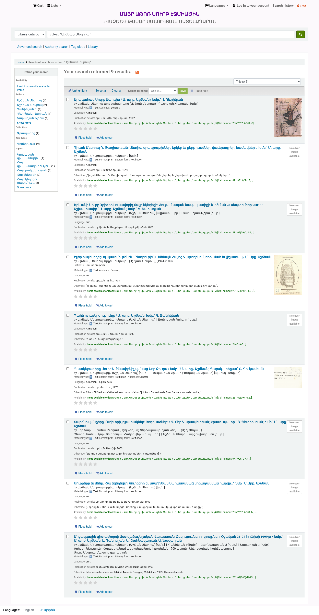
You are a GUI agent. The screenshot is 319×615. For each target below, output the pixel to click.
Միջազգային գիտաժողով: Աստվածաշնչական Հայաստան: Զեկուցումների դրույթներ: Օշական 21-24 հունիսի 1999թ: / (178, 539)
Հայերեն (47, 610)
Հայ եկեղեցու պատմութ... (27, 181)
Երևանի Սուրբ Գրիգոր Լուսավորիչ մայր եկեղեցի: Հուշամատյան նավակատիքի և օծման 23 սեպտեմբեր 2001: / (168, 207)
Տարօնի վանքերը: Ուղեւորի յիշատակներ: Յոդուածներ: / (180, 424)
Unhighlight (77, 90)
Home (20, 62)
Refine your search (36, 72)
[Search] (300, 34)
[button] (38, 6)
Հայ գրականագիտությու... (34, 164)
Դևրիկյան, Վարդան (32, 113)
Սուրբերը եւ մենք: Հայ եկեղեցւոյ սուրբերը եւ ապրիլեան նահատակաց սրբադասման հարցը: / (171, 483)
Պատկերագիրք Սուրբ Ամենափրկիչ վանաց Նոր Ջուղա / (169, 369)
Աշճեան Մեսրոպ (29, 100)
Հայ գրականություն (32, 170)
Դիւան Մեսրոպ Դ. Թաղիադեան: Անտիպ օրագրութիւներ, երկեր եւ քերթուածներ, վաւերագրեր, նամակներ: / (177, 150)
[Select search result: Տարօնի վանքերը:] (67, 422)
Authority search (56, 47)
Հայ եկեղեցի (26, 174)
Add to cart (104, 137)
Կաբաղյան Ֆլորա (30, 118)
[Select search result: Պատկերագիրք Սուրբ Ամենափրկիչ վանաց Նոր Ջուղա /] (67, 368)
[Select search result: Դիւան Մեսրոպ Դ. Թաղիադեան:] (67, 147)
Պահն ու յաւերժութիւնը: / (126, 315)
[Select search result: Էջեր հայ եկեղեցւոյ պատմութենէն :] (67, 257)
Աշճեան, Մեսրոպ (30, 105)
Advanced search (29, 47)
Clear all (117, 90)
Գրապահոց (26, 133)
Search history (283, 6)
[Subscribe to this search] (137, 72)
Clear (301, 5)
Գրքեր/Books (26, 143)
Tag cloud (78, 47)
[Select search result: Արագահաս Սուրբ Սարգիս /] (67, 99)
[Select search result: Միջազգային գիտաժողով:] (67, 536)
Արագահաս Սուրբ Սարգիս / (128, 100)
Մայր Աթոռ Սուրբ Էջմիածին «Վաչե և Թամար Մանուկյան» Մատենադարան (21, 6)
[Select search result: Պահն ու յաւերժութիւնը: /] (67, 315)
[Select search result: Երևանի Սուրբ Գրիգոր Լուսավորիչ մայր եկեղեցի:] (67, 204)
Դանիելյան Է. (27, 109)
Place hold (83, 137)
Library (93, 47)
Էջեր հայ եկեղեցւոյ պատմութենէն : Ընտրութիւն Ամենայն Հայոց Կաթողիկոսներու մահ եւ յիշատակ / (172, 257)
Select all (101, 90)
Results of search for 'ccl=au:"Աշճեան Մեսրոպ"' (59, 62)
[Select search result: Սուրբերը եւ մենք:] (67, 483)
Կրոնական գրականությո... (28, 156)
